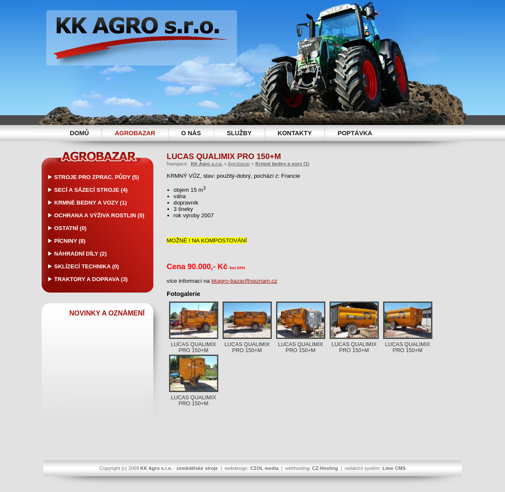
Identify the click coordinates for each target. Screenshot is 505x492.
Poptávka (355, 133)
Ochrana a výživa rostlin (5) (99, 215)
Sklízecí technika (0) (86, 266)
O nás (191, 133)
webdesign (236, 468)
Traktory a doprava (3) (91, 279)
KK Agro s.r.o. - (141, 37)
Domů (79, 133)
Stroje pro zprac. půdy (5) (96, 177)
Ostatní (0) (70, 228)
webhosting (297, 468)
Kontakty (295, 133)
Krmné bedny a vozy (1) (90, 202)
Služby (239, 133)
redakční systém (361, 468)
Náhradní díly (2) (80, 253)
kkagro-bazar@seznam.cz (244, 281)
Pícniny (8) (70, 241)
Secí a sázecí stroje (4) (91, 190)
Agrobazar (135, 133)
